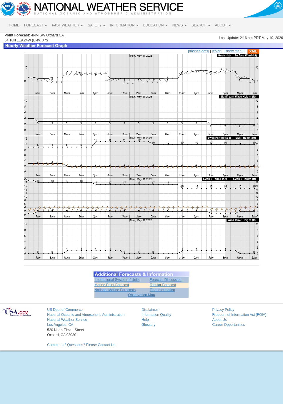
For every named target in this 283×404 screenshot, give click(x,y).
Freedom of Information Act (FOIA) (239, 315)
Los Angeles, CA (60, 325)
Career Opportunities (228, 325)
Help (145, 320)
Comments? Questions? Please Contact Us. (81, 345)
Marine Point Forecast (111, 285)
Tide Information (162, 290)
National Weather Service (67, 320)
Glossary (148, 325)
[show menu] (234, 51)
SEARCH (201, 25)
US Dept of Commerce (65, 310)
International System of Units (116, 280)
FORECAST (35, 25)
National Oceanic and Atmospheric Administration (85, 315)
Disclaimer (150, 310)
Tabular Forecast (163, 285)
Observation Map (141, 295)
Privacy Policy (223, 310)
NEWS (179, 25)
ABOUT (223, 25)
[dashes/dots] (198, 51)
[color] (217, 51)
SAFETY (96, 25)
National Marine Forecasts (115, 290)
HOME (14, 25)
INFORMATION (124, 25)
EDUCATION (155, 25)
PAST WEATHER (67, 25)
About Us (219, 320)
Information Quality (156, 315)
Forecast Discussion (166, 280)
